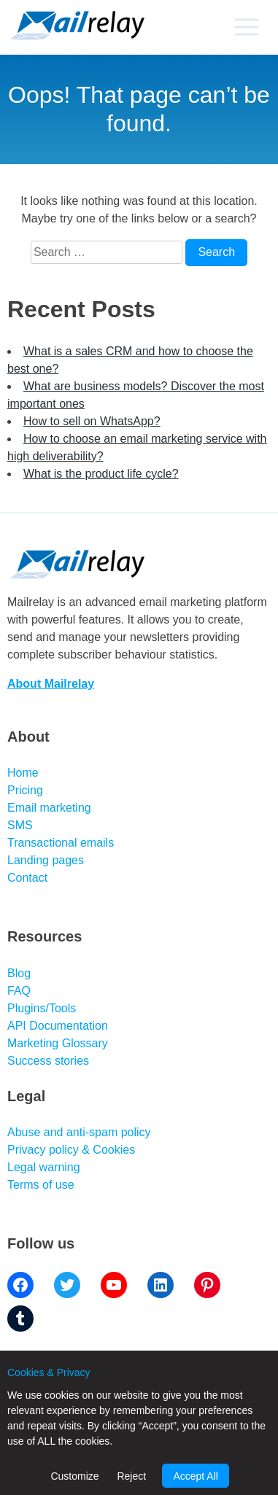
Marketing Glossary (57, 1043)
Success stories (48, 1061)
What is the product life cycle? (101, 473)
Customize (74, 1476)
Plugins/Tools (41, 1008)
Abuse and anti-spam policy (79, 1132)
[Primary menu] (246, 27)
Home (23, 772)
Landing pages (45, 860)
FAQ (19, 991)
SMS (20, 825)
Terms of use (40, 1184)
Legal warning (43, 1167)
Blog (19, 973)
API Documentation (57, 1026)
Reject (131, 1476)
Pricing (25, 790)
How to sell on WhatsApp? (92, 421)
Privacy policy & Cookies (71, 1149)
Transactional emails (60, 842)
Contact (27, 877)
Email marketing (49, 807)
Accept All (195, 1476)
